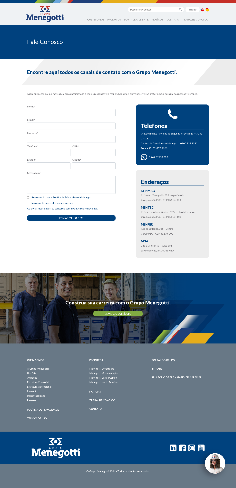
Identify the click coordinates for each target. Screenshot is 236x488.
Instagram (191, 448)
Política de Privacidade (43, 409)
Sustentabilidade (36, 395)
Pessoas (31, 400)
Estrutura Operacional (39, 386)
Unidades (32, 377)
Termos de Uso (37, 418)
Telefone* (32, 146)
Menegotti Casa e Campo (103, 377)
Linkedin (173, 448)
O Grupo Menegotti (38, 368)
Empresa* (32, 133)
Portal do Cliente (136, 19)
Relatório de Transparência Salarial (177, 377)
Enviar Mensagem (71, 218)
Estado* (31, 159)
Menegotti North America (103, 382)
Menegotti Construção (101, 368)
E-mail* (31, 119)
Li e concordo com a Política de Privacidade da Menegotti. (62, 197)
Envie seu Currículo (118, 313)
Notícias (157, 19)
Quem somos (35, 360)
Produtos (114, 19)
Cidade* (76, 159)
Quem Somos (95, 19)
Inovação (32, 391)
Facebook (182, 448)
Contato (173, 19)
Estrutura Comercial (38, 382)
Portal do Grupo (163, 360)
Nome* (31, 106)
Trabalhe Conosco (195, 19)
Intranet (192, 9)
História (31, 373)
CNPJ (75, 146)
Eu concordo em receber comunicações (52, 202)
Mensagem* (34, 172)
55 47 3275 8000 (158, 157)
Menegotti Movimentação (103, 373)
